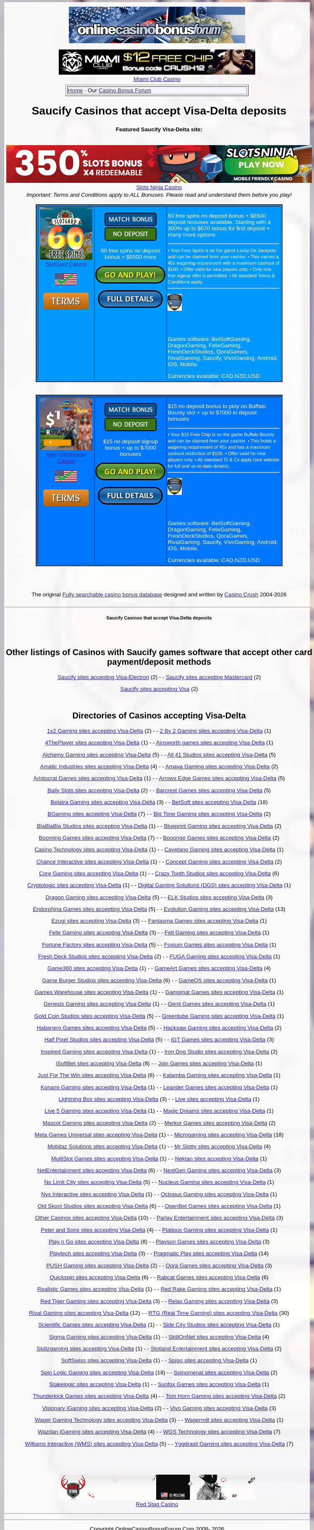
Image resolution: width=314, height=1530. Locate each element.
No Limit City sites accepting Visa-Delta (92, 1182)
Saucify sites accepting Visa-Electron (103, 677)
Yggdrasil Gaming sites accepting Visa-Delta (230, 1444)
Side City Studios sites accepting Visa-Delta (217, 1325)
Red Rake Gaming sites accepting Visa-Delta (216, 1289)
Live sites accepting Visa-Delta (213, 1099)
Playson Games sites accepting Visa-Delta (208, 1242)
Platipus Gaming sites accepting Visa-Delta (215, 1230)
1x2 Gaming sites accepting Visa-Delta (95, 731)
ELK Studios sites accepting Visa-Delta (215, 897)
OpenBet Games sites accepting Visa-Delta (218, 1206)
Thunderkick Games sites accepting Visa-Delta (91, 1396)
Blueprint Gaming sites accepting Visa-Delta (218, 826)
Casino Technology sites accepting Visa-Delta (90, 849)
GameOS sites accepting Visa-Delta (222, 980)
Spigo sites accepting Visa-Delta (208, 1360)
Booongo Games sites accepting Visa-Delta (217, 838)
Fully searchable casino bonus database (112, 594)
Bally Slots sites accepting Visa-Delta (93, 790)
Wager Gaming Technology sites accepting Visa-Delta (101, 1420)
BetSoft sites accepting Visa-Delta (214, 802)
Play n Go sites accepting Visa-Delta (94, 1242)
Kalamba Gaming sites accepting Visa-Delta (217, 1075)
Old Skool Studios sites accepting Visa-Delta (93, 1206)
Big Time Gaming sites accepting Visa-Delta (208, 814)
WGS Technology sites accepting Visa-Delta (217, 1432)
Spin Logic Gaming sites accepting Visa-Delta (97, 1372)
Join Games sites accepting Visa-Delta (206, 1063)
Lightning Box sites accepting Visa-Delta (109, 1099)
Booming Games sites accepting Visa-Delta (93, 838)
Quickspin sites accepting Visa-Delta (95, 1277)
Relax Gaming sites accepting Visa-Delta (219, 1301)
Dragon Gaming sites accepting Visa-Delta (98, 897)
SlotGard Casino (66, 261)
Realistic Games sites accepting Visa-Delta (90, 1289)
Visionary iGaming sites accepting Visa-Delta (97, 1408)
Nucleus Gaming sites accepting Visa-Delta (212, 1182)
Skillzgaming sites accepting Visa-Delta (85, 1348)
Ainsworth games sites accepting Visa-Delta (210, 742)
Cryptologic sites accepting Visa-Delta (74, 885)
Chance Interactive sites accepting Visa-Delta (93, 862)
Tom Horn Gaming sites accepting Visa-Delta (221, 1396)
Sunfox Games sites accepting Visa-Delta (209, 1384)
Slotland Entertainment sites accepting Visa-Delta (212, 1348)
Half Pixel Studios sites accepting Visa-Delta (99, 1039)
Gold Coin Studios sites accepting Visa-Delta (89, 1016)
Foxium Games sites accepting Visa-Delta (216, 945)
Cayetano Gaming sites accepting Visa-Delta (219, 849)
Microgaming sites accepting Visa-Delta (223, 1135)
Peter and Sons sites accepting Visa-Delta (93, 1230)
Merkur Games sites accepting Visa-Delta (216, 1123)
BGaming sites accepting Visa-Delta (91, 814)
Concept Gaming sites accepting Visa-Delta (220, 862)
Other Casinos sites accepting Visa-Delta (86, 1218)
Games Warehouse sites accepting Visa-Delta (91, 992)
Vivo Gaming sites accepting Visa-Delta (219, 1408)
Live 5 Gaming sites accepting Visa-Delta (95, 1111)
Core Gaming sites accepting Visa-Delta (88, 873)
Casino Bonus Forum (125, 90)
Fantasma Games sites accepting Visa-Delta (203, 921)
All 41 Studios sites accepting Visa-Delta (217, 755)
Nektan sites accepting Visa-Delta (217, 1158)
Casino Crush (242, 594)
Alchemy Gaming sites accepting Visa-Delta (96, 755)
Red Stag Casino (157, 1504)
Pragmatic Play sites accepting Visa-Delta (205, 1253)
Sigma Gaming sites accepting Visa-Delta (100, 1337)
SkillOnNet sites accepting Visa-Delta (215, 1337)
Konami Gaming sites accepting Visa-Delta (94, 1087)
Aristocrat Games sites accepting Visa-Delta (88, 778)
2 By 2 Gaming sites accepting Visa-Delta (211, 731)
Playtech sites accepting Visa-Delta (93, 1253)
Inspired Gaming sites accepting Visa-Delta (94, 1052)
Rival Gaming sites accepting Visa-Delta (78, 1313)
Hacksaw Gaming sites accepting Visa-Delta (218, 1028)
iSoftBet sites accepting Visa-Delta (98, 1063)
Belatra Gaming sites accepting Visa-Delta (102, 802)
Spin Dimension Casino (66, 454)
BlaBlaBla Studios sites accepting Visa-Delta (92, 826)
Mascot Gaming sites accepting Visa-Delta (94, 1123)
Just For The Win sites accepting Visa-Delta (92, 1075)
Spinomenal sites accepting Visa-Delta (221, 1372)
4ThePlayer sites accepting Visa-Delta (92, 742)
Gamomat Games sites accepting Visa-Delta (220, 992)
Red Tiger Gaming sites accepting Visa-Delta (96, 1301)
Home (75, 90)
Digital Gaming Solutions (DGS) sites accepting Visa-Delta (210, 885)
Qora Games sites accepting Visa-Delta (215, 1265)
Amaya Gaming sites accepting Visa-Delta (217, 766)
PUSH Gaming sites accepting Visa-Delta (97, 1265)
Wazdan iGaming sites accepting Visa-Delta (92, 1432)
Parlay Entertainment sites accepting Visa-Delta (216, 1218)
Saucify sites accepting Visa (155, 689)
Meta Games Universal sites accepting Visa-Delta (96, 1135)
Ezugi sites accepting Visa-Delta (91, 921)
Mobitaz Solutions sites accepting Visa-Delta (102, 1146)
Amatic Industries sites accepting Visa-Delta (94, 766)
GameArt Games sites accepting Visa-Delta (208, 968)
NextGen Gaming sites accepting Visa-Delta (217, 1170)
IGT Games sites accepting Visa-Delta (218, 1039)
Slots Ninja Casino (159, 187)
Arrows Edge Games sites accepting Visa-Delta (218, 778)
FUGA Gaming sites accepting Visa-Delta (221, 956)
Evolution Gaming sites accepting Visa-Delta (219, 909)
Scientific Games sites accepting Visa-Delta (92, 1325)
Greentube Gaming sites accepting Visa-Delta (218, 1016)
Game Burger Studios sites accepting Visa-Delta (102, 980)
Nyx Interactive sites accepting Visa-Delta (92, 1194)
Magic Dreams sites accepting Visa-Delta (214, 1111)
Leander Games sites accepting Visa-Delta (216, 1087)
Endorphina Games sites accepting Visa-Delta (90, 909)
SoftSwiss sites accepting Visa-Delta (106, 1360)
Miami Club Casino (157, 79)
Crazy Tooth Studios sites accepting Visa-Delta (213, 873)
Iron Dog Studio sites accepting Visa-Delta (217, 1052)
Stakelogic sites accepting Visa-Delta (95, 1384)
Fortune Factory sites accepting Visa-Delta (94, 945)
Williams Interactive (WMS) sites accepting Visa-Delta (91, 1444)
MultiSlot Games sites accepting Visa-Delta (104, 1158)
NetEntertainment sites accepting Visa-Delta (92, 1170)
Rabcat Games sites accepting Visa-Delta (208, 1277)
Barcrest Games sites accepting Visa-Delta (209, 790)
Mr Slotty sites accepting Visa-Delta (218, 1146)
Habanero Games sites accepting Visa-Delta (92, 1028)
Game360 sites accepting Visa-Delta (92, 968)
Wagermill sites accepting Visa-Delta (230, 1420)
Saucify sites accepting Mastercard (209, 677)
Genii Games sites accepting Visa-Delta (217, 1004)
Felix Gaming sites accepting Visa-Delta (98, 932)
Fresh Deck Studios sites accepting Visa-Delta (95, 956)
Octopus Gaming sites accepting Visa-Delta (215, 1194)
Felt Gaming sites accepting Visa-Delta (213, 932)
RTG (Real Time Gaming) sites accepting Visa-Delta (213, 1313)
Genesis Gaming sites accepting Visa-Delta (97, 1004)
